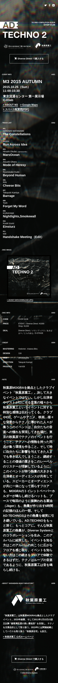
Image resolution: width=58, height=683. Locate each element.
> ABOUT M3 (10, 105)
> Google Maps (29, 105)
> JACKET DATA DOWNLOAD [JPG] (20, 300)
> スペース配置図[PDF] (16, 109)
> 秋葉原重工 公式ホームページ (18, 636)
